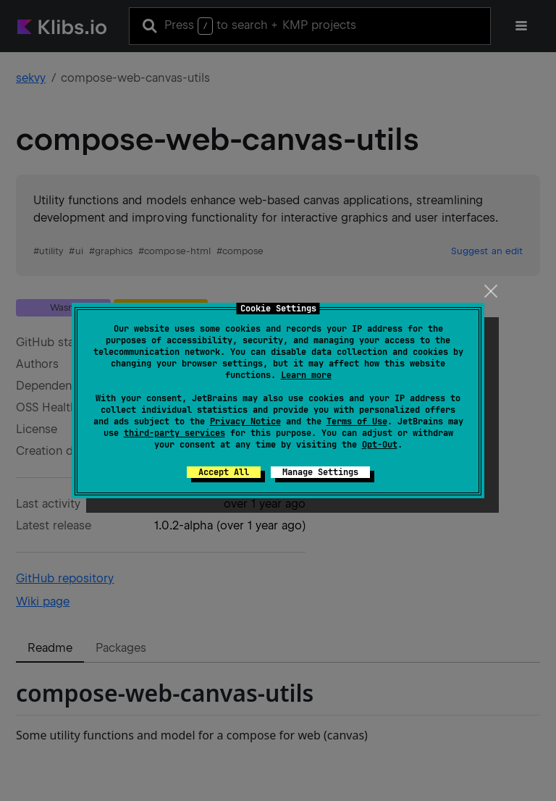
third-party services (174, 433)
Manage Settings (320, 472)
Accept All (223, 472)
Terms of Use (357, 421)
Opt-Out (379, 444)
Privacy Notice (245, 421)
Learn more (306, 375)
